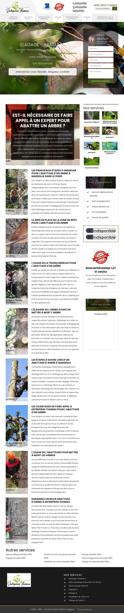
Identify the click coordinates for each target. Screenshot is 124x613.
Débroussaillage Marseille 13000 (19, 554)
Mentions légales (67, 609)
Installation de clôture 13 (72, 18)
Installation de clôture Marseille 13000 (59, 561)
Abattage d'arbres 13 (13, 18)
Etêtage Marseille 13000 (91, 554)
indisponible (80, 3)
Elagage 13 (87, 18)
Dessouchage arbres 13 (44, 18)
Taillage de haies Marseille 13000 (95, 561)
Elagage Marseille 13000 (15, 558)
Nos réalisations (43, 63)
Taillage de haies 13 (28, 18)
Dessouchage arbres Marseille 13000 (97, 558)
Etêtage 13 (58, 18)
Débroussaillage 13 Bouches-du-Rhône (105, 18)
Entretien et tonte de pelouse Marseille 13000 (60, 556)
